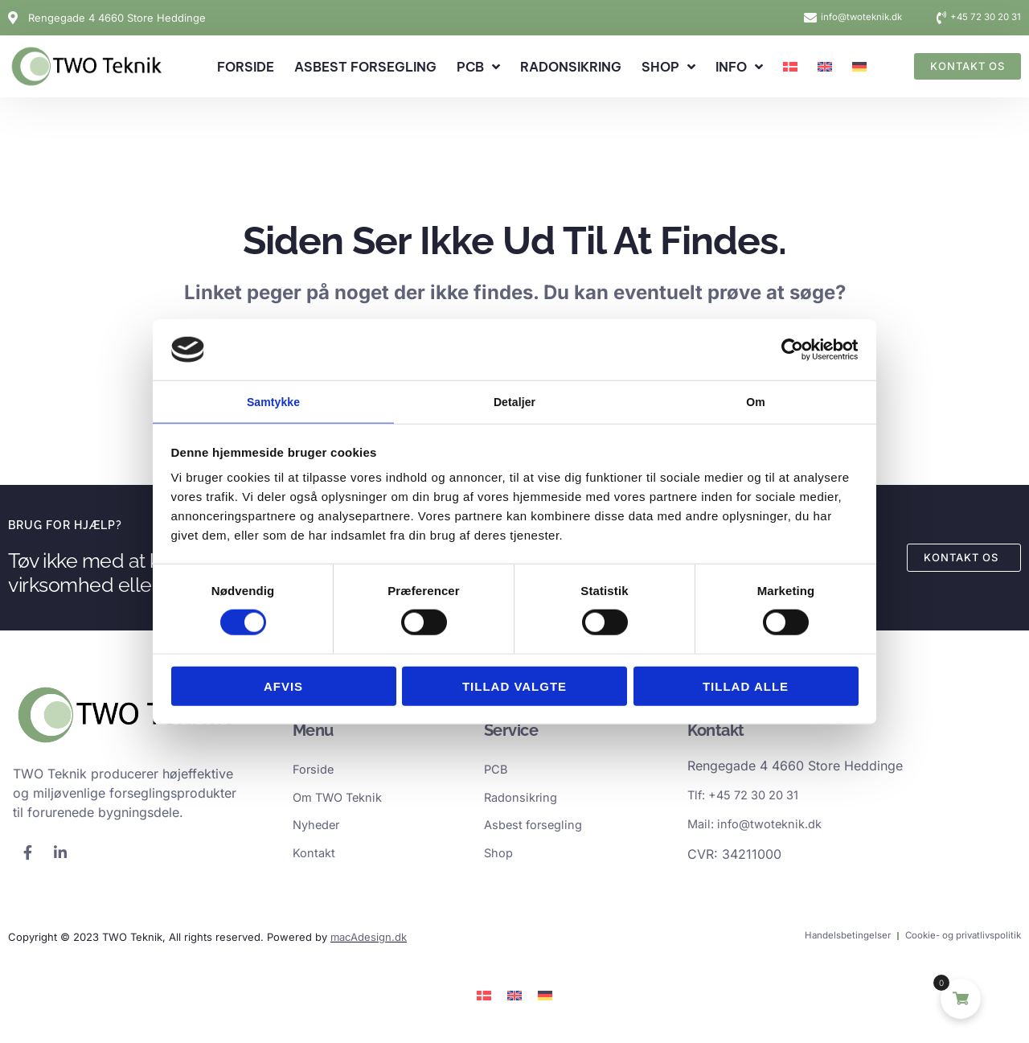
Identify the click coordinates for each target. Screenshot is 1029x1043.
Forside (245, 67)
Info (739, 66)
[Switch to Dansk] (484, 1001)
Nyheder (318, 830)
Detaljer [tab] (514, 401)
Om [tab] (755, 401)
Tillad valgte (514, 687)
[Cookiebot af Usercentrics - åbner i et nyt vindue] (788, 348)
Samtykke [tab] (273, 401)
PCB (478, 66)
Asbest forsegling (365, 67)
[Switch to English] (825, 66)
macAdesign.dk (368, 943)
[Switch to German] (859, 66)
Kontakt (315, 859)
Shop (668, 66)
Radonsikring (570, 67)
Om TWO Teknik (342, 801)
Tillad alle (746, 687)
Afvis (283, 687)
